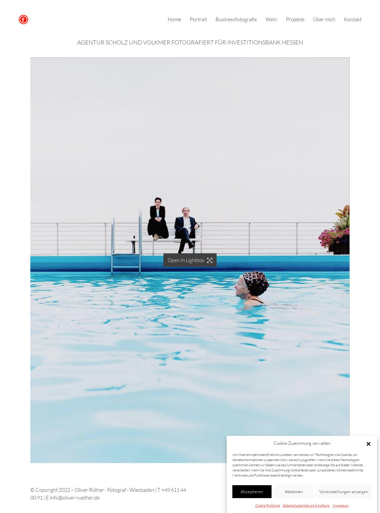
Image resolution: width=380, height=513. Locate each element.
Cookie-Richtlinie (267, 506)
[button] (368, 443)
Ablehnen (294, 491)
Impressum (340, 506)
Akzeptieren (252, 491)
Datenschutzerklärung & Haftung (306, 506)
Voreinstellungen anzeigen (343, 491)
